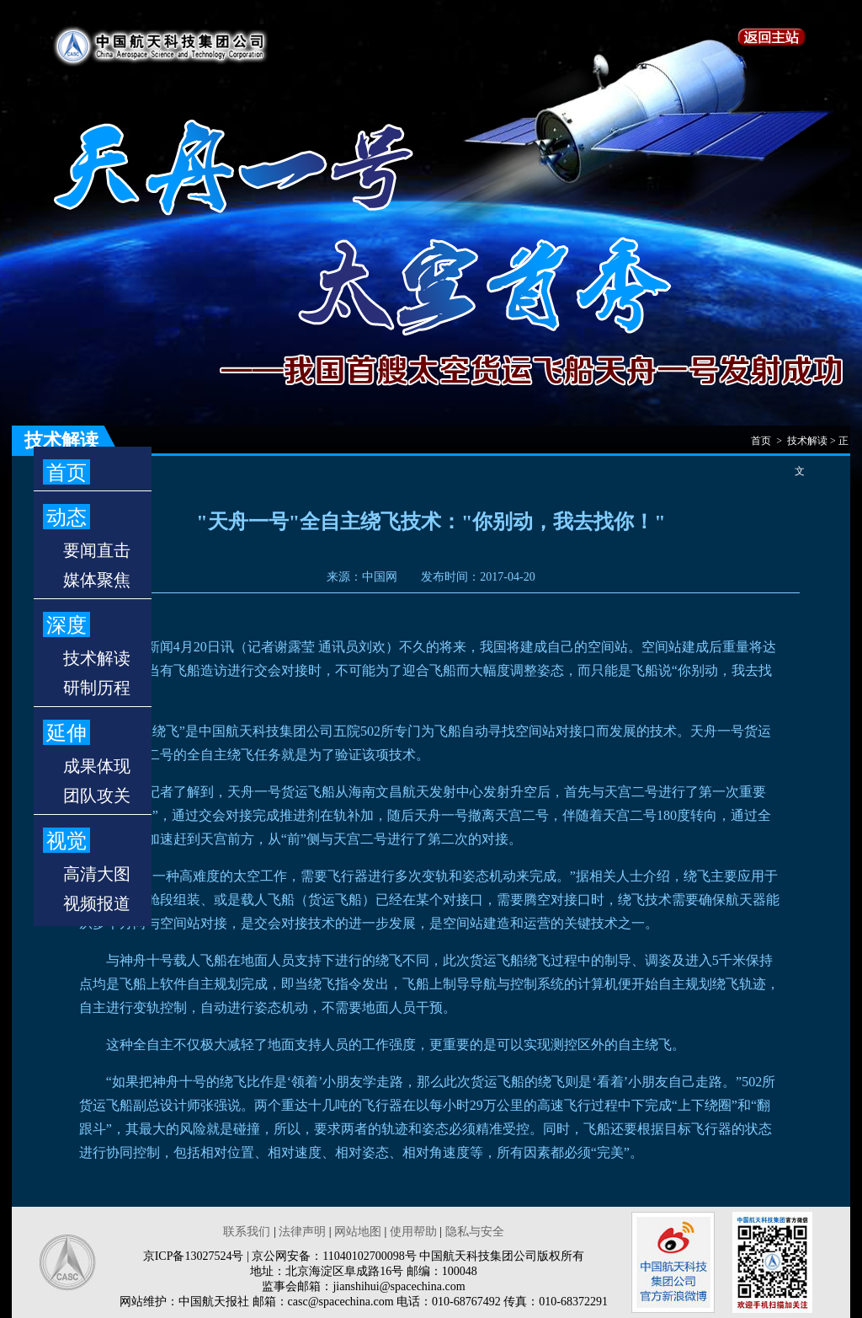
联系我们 (246, 1231)
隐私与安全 (474, 1231)
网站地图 (357, 1231)
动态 (66, 517)
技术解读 (96, 658)
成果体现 (96, 766)
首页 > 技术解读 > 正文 (800, 445)
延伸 (66, 733)
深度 (66, 625)
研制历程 (96, 687)
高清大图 (96, 874)
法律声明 (302, 1231)
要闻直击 (96, 550)
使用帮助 (413, 1231)
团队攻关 (96, 795)
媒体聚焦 (96, 580)
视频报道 (96, 903)
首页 (66, 473)
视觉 (66, 841)
